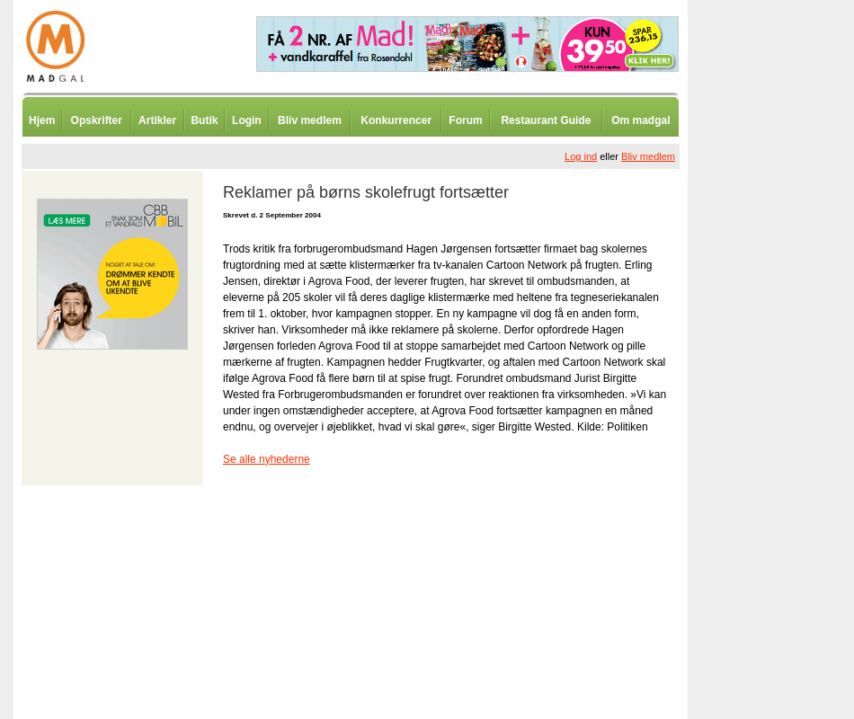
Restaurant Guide (546, 120)
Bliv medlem (310, 120)
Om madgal (640, 120)
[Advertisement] (782, 445)
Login (247, 120)
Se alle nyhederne (266, 459)
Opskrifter (96, 120)
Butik (204, 120)
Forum (465, 120)
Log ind (581, 156)
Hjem (42, 120)
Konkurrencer (395, 120)
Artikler (157, 120)
